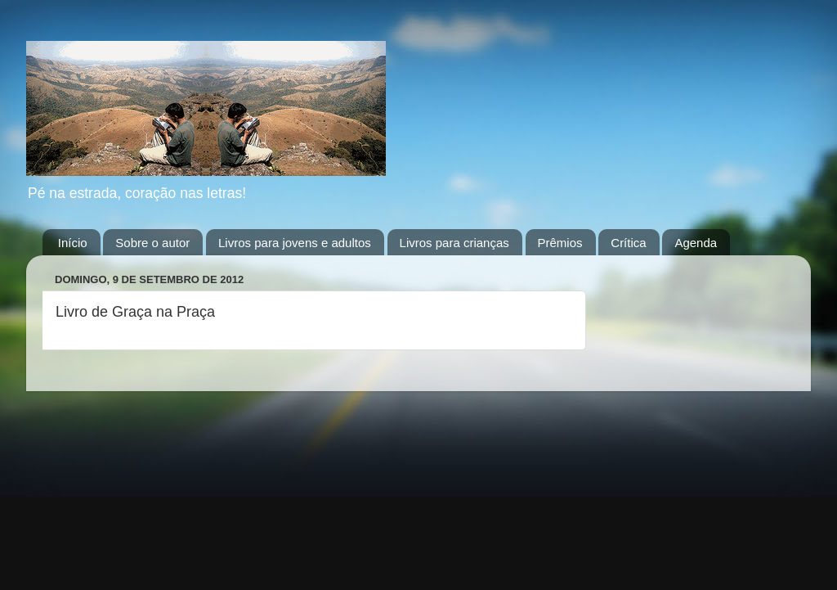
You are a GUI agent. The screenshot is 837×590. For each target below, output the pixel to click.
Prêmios (560, 243)
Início (72, 243)
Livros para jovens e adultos (294, 243)
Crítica (628, 243)
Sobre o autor (152, 243)
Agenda (695, 243)
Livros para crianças (454, 243)
